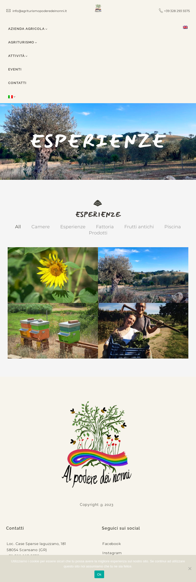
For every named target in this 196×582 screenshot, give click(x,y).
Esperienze (72, 227)
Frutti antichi (139, 227)
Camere (40, 227)
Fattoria (105, 227)
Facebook (111, 543)
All (18, 227)
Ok (99, 574)
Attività (18, 56)
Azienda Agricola (28, 29)
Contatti (17, 83)
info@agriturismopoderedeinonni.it (36, 11)
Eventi (15, 69)
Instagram (112, 553)
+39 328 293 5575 (177, 11)
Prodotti (98, 233)
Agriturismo (22, 42)
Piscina (172, 227)
